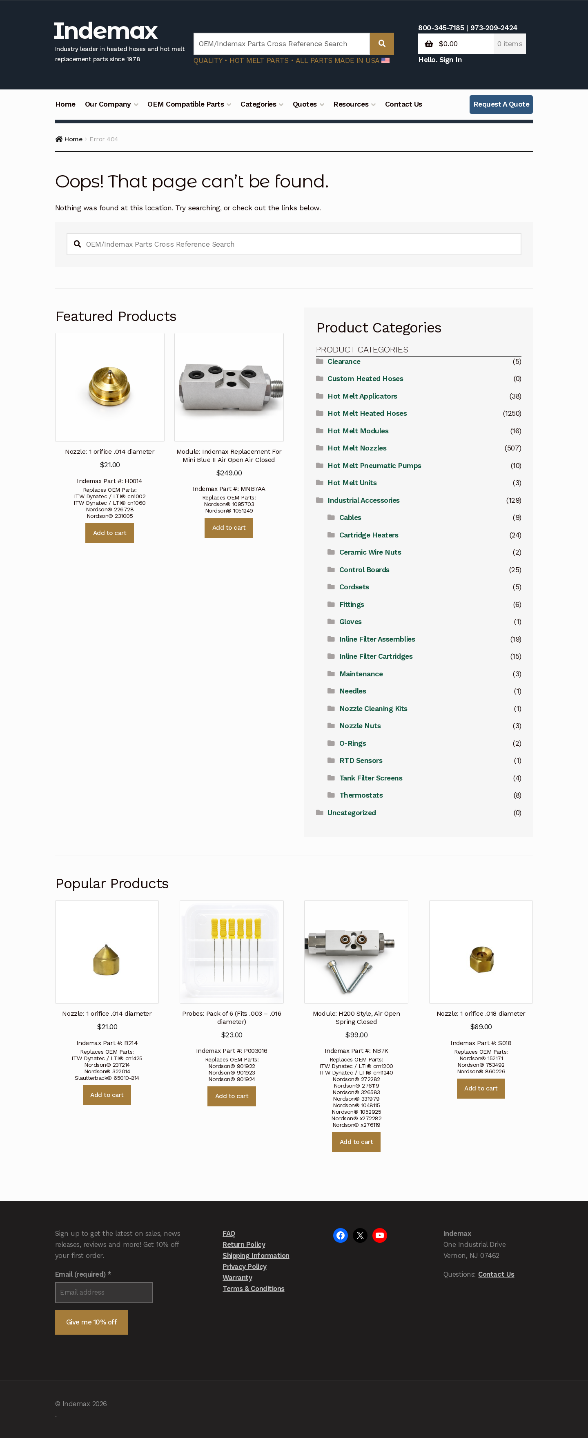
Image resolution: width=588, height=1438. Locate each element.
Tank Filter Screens (371, 778)
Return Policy (244, 1244)
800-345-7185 (441, 28)
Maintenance (361, 674)
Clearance (344, 361)
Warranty (237, 1277)
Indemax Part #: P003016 (231, 977)
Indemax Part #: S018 (481, 973)
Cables (350, 517)
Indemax (105, 30)
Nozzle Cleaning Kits (373, 709)
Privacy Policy (244, 1266)
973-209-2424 (494, 28)
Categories (258, 104)
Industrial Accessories (363, 500)
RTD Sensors (361, 760)
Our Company (108, 104)
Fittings (351, 604)
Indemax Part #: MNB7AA (229, 413)
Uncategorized (351, 813)
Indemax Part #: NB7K (356, 977)
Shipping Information (256, 1255)
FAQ (229, 1233)
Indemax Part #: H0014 (110, 409)
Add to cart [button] (110, 533)
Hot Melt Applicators (362, 396)
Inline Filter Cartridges (375, 656)
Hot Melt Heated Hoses (367, 413)
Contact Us (403, 104)
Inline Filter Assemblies (377, 639)
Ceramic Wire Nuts (370, 552)
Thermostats (361, 795)
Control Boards (364, 570)
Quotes (305, 104)
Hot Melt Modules (357, 431)
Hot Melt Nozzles (356, 448)
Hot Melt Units (351, 483)
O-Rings (352, 743)
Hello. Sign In (440, 60)
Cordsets (354, 587)
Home (65, 104)
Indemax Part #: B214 (107, 973)
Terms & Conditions (253, 1288)
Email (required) (83, 1274)
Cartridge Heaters (369, 535)
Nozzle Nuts (360, 726)
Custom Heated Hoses (365, 379)
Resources (350, 104)
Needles (352, 691)
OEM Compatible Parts (185, 104)
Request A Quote (501, 104)
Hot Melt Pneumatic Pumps (374, 465)
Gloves (350, 622)
